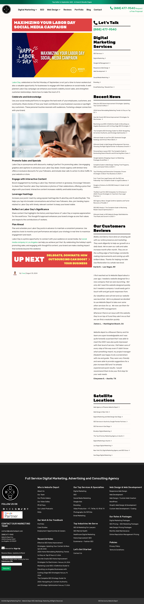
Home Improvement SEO (83, 538)
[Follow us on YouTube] (19, 509)
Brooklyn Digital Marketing (102, 431)
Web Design (53, 9)
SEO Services (98, 53)
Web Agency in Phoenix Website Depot (106, 407)
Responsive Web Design (101, 68)
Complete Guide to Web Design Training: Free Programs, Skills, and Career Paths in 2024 (111, 166)
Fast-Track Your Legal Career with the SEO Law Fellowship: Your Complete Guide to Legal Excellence (110, 179)
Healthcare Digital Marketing (84, 534)
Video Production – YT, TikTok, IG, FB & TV (89, 509)
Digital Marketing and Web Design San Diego (107, 417)
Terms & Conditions (117, 550)
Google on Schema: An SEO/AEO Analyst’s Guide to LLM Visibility (111, 186)
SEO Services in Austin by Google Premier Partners (110, 421)
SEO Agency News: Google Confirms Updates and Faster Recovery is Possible (111, 202)
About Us (41, 491)
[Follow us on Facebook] (4, 509)
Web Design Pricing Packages (121, 527)
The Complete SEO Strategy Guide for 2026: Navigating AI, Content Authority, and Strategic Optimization (112, 132)
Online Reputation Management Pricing (124, 534)
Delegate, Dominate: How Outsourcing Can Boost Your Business (68, 259)
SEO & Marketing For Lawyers (84, 527)
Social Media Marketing (101, 77)
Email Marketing (79, 516)
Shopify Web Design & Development (123, 505)
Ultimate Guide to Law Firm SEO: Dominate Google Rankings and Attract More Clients (110, 139)
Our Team (41, 495)
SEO (42, 9)
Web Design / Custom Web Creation (123, 498)
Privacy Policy (115, 546)
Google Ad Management (101, 63)
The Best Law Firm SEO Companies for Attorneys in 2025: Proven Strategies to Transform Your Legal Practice (110, 194)
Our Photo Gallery (44, 498)
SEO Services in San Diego (102, 426)
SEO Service (102, 601)
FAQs (39, 512)
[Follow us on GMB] (16, 509)
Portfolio (79, 9)
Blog (88, 9)
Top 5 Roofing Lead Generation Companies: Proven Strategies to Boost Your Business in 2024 (110, 173)
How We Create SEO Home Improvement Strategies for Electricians (111, 118)
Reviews (68, 9)
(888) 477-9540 (122, 8)
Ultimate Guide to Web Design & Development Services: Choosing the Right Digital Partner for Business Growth (111, 145)
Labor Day (16, 82)
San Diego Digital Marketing (102, 455)
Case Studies (42, 527)
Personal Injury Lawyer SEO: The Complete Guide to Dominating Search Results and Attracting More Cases (111, 152)
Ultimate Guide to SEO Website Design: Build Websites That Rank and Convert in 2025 (111, 215)
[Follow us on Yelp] (13, 509)
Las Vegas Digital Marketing (102, 445)
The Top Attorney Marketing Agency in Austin (108, 436)
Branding (96, 82)
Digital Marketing (27, 9)
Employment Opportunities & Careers (51, 531)
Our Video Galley (44, 502)
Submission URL (7, 561)
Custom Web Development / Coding (123, 509)
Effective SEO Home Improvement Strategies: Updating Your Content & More (112, 105)
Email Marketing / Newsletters (103, 87)
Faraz (24, 273)
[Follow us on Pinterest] (28, 509)
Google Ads (78, 502)
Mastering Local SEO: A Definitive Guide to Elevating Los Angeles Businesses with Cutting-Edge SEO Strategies (111, 125)
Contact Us (78, 553)
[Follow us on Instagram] (10, 509)
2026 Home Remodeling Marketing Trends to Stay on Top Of (112, 111)
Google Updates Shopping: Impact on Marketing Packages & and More (109, 159)
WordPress (113, 502)
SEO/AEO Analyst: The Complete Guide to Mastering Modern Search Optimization (110, 209)
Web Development (99, 71)
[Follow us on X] (7, 509)
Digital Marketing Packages (120, 520)
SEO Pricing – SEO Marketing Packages (124, 524)
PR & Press (42, 505)
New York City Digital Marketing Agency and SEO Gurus (111, 450)
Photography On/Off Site (83, 512)
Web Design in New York (101, 412)
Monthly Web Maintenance (119, 531)
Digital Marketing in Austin (102, 441)
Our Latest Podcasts (45, 509)
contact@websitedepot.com (12, 531)
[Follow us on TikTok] (22, 509)
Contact (98, 9)
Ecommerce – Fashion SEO (83, 541)
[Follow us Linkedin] (25, 509)
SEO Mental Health (80, 531)
